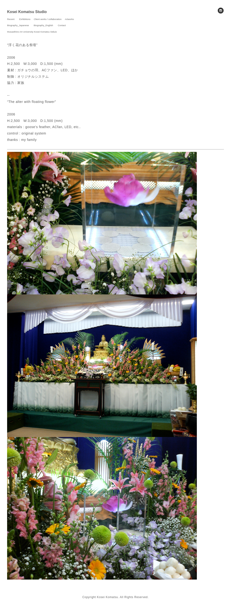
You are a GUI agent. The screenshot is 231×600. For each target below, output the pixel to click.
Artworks (69, 19)
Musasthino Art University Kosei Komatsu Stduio (32, 31)
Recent (10, 19)
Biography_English (43, 25)
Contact (62, 25)
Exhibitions (24, 19)
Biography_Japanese (18, 25)
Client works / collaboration (47, 19)
